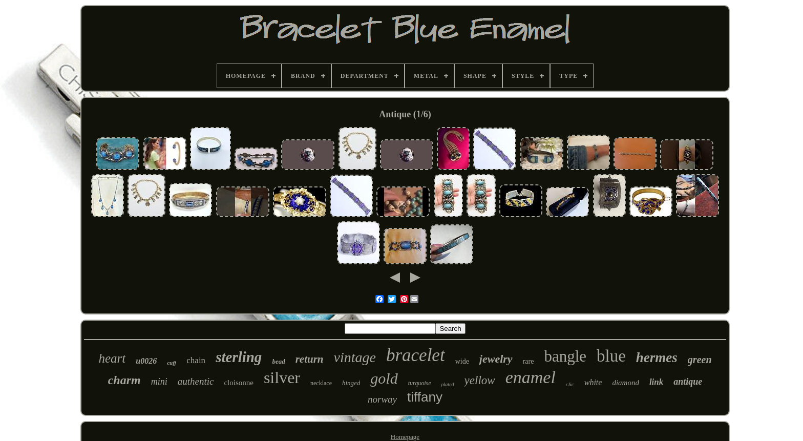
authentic (196, 381)
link (656, 382)
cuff (171, 363)
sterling (239, 357)
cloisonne (238, 383)
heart (111, 358)
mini (159, 381)
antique (687, 381)
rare (528, 361)
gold (383, 378)
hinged (351, 383)
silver (282, 377)
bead (278, 361)
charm (124, 380)
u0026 (146, 360)
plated (447, 384)
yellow (479, 380)
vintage (355, 357)
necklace (321, 383)
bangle (565, 356)
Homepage (405, 436)
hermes (657, 357)
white (593, 382)
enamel (530, 377)
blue (611, 356)
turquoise (419, 383)
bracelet (415, 355)
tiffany (424, 397)
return (309, 359)
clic (570, 384)
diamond (625, 383)
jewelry (496, 358)
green (700, 359)
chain (195, 360)
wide (462, 361)
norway (382, 399)
